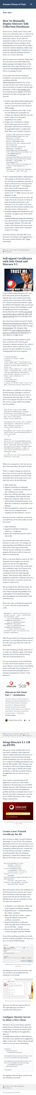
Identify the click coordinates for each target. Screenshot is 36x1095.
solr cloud (19, 736)
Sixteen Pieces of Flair (14, 4)
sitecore (11, 736)
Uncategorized (22, 734)
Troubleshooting (22, 250)
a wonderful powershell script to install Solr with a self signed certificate (17, 314)
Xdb (28, 250)
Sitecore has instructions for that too (15, 323)
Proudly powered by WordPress (11, 1093)
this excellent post (24, 89)
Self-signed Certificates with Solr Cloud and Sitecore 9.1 (17, 261)
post (9, 129)
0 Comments (8, 252)
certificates (6, 736)
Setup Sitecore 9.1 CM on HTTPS (16, 744)
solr (15, 736)
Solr (17, 734)
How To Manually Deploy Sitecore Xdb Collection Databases (16, 23)
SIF (17, 250)
